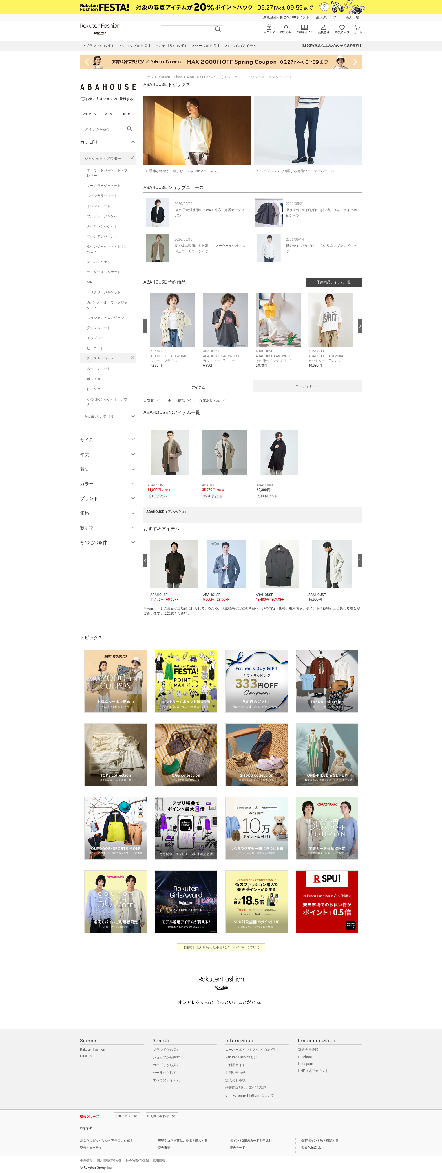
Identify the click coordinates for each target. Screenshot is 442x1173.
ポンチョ (93, 379)
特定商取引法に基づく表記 (245, 1087)
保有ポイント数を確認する (320, 1140)
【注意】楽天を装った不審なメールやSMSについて (221, 946)
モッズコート (97, 338)
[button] (173, 334)
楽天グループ (326, 17)
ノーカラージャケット (104, 186)
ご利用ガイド (235, 1064)
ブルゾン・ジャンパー (104, 216)
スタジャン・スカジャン (105, 318)
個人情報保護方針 (109, 1160)
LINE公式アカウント (313, 1070)
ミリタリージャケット (104, 292)
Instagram (305, 1063)
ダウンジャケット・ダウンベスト (107, 249)
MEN (108, 114)
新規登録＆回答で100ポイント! (286, 17)
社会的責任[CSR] (137, 1160)
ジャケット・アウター (103, 158)
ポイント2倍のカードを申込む (251, 1140)
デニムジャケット (100, 262)
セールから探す (164, 1072)
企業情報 (86, 1160)
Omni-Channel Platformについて (249, 1095)
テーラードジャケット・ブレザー (107, 172)
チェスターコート (100, 358)
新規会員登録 (308, 1049)
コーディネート (307, 386)
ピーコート (95, 348)
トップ (148, 77)
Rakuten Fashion (170, 77)
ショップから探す (166, 1056)
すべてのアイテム (166, 1079)
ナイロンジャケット (102, 226)
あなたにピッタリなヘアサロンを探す (106, 1140)
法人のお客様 (235, 1079)
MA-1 (91, 282)
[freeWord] (108, 129)
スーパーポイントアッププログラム (252, 1049)
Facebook (305, 1056)
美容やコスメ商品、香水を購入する (182, 1140)
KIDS (127, 114)
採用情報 (159, 1160)
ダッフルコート (99, 328)
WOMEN (89, 114)
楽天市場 (352, 17)
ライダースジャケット (104, 272)
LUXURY (86, 1055)
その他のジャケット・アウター (107, 401)
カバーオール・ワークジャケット (107, 305)
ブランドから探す (166, 1049)
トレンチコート (99, 206)
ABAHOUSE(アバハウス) (205, 77)
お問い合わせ (235, 1072)
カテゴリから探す (166, 1064)
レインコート (97, 389)
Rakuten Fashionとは (241, 1056)
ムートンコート (99, 369)
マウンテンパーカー (102, 236)
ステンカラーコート (102, 196)
